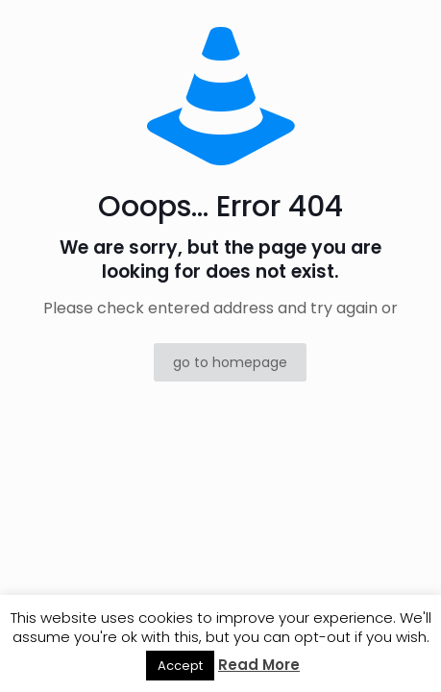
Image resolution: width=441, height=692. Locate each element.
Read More (259, 664)
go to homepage (230, 362)
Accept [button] (180, 665)
